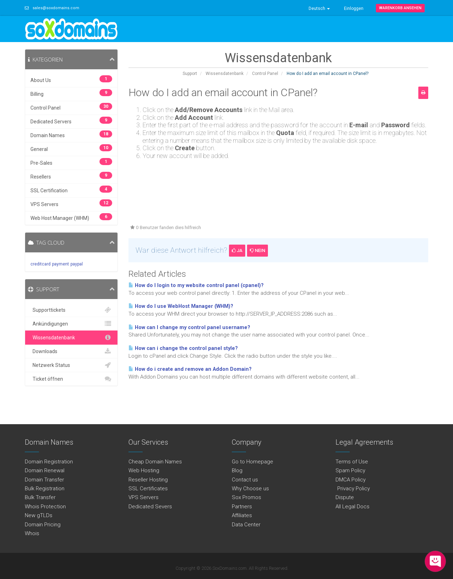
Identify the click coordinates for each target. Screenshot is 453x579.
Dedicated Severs (150, 506)
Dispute (345, 497)
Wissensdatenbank (224, 73)
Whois (32, 533)
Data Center (246, 524)
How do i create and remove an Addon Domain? (190, 369)
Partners (242, 506)
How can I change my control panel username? (189, 327)
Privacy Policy (353, 488)
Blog (237, 470)
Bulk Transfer (40, 497)
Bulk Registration (44, 488)
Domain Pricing (43, 524)
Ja (237, 250)
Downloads (71, 351)
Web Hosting (143, 470)
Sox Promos (246, 497)
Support (190, 73)
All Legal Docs (352, 506)
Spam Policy (350, 470)
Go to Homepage (252, 461)
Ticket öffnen (71, 379)
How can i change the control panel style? (183, 348)
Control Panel (265, 73)
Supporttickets (71, 310)
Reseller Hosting (148, 479)
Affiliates (242, 515)
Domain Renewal (44, 470)
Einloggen (353, 8)
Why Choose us (250, 488)
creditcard (40, 264)
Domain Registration (49, 461)
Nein (257, 250)
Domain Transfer (44, 479)
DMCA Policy (351, 479)
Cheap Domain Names (155, 461)
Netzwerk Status (71, 365)
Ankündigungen (71, 324)
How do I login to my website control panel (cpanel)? (196, 285)
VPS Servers (143, 497)
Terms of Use (352, 461)
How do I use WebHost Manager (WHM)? (180, 306)
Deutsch (319, 8)
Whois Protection (45, 506)
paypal (76, 264)
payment (60, 264)
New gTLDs (38, 515)
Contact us (245, 479)
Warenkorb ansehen (400, 8)
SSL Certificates (148, 488)
